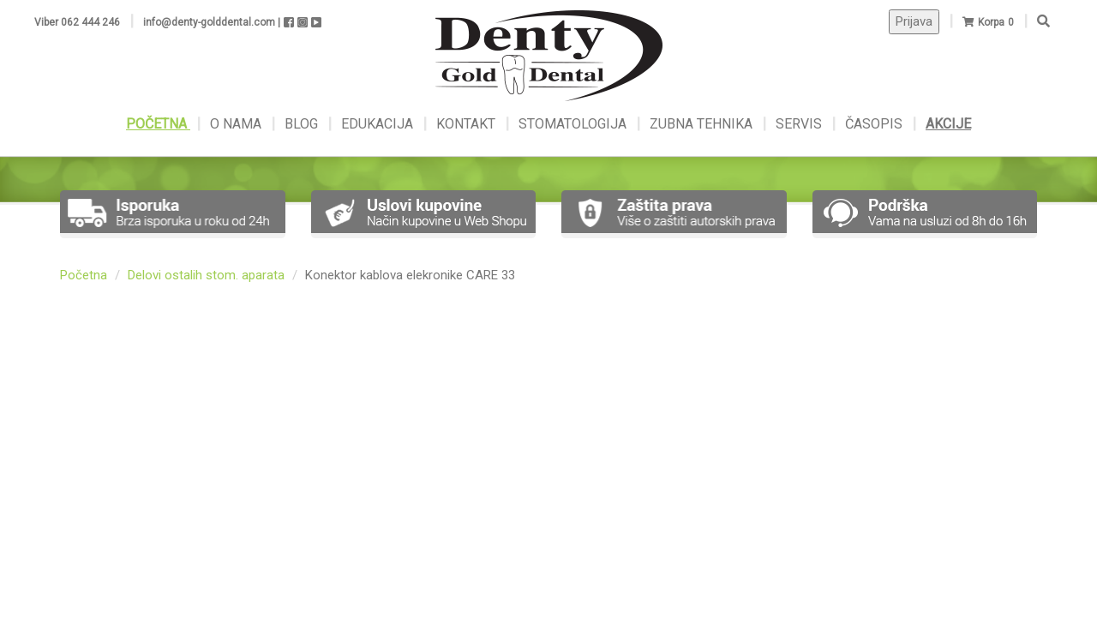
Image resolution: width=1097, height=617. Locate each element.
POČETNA (158, 124)
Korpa (991, 22)
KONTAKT (467, 124)
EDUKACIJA (379, 124)
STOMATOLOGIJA (572, 124)
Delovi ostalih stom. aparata (206, 275)
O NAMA (237, 124)
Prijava (914, 21)
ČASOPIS (875, 124)
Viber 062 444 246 (77, 22)
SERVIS (800, 124)
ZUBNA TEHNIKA (701, 124)
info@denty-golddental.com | (211, 22)
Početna (83, 275)
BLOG (303, 124)
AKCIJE (948, 124)
